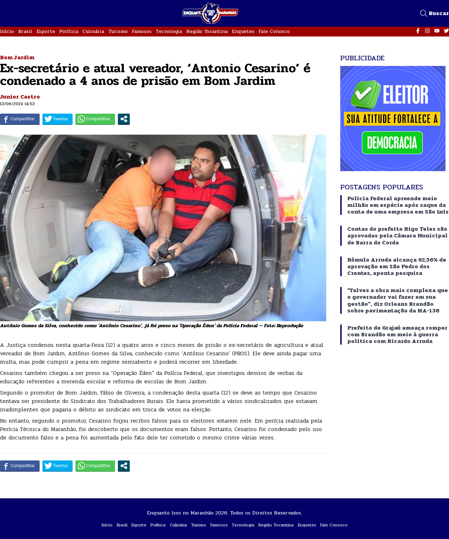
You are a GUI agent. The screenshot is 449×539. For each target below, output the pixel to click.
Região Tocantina (207, 31)
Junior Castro (20, 96)
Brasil (25, 31)
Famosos (142, 31)
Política (68, 31)
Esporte (45, 31)
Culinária (93, 31)
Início (7, 31)
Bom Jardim (17, 57)
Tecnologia (169, 31)
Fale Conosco (274, 31)
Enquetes (243, 31)
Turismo (118, 31)
